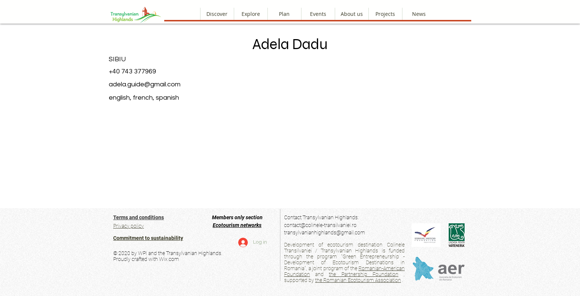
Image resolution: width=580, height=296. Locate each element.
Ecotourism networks (237, 225)
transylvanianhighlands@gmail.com (324, 232)
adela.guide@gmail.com (145, 84)
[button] (351, 14)
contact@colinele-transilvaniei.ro (320, 225)
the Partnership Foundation (363, 274)
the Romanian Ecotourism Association (358, 280)
